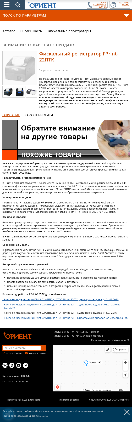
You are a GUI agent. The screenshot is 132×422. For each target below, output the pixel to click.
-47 (72, 335)
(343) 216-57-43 (61, 331)
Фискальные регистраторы (69, 31)
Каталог (8, 31)
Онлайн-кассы (31, 31)
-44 (72, 331)
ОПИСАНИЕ (11, 115)
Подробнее (8, 416)
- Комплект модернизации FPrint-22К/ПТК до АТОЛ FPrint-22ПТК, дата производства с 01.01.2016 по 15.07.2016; (61, 306)
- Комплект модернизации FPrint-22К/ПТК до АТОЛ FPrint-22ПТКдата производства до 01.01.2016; (60, 299)
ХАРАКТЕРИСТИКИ (38, 115)
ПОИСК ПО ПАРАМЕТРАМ (24, 15)
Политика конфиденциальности (24, 399)
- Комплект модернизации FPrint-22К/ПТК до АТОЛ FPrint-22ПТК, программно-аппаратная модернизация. (65, 318)
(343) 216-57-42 (61, 335)
